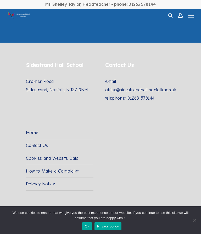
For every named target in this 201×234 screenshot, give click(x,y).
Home (32, 132)
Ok (87, 226)
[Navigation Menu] (191, 15)
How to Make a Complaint (52, 171)
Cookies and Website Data (52, 158)
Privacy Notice (40, 184)
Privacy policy (108, 226)
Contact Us (37, 145)
